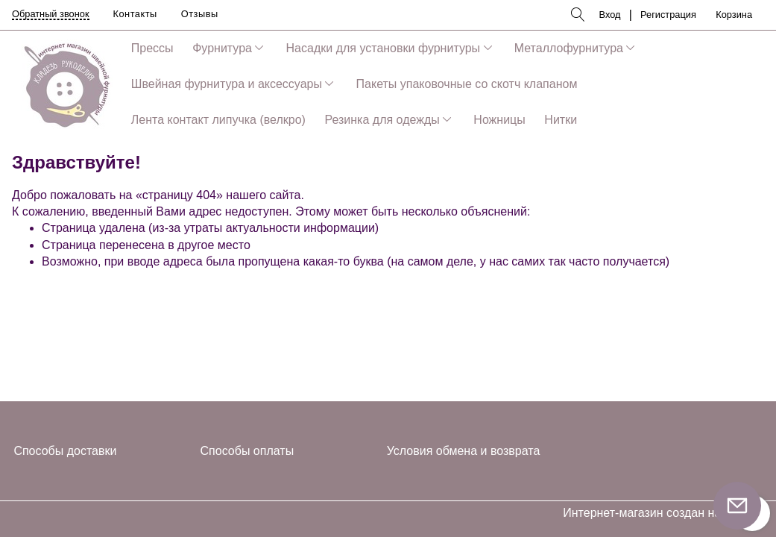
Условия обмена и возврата (463, 451)
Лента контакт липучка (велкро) (218, 119)
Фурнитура (222, 48)
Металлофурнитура (568, 48)
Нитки (560, 119)
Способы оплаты (247, 451)
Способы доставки (64, 451)
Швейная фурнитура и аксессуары (226, 84)
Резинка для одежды (381, 119)
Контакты (135, 13)
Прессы (152, 48)
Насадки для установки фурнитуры (383, 48)
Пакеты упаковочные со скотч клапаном (467, 84)
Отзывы (199, 13)
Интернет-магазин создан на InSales (663, 513)
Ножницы (499, 119)
